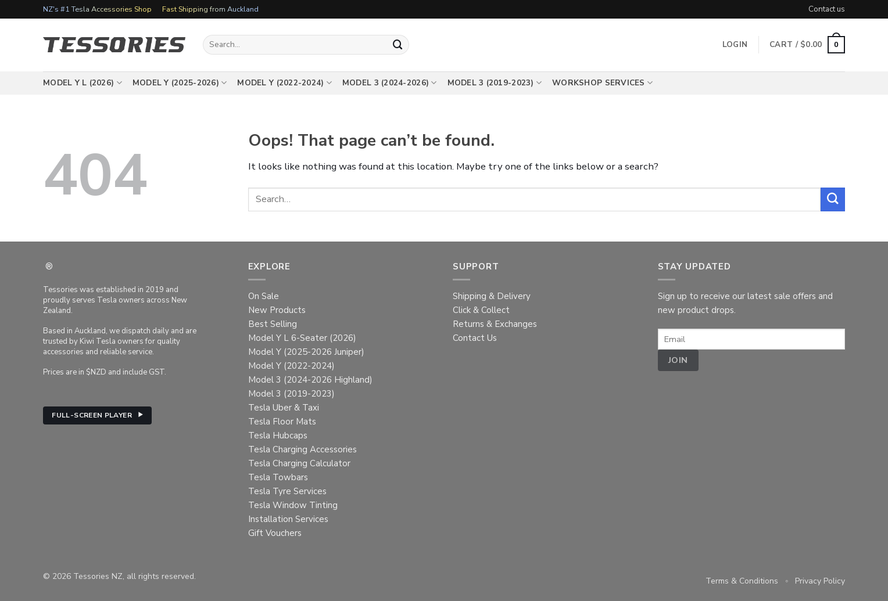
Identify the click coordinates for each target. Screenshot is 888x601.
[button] (807, 45)
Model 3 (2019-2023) (494, 83)
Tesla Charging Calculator (299, 463)
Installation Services (288, 519)
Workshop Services (602, 83)
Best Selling (272, 324)
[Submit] (398, 44)
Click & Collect (481, 310)
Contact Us (475, 338)
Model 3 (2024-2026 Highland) (310, 380)
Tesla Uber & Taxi (283, 407)
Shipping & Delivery (492, 296)
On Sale (263, 296)
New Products (277, 310)
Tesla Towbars (278, 477)
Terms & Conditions (742, 580)
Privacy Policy (820, 580)
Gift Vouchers (275, 533)
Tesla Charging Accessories (302, 449)
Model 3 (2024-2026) (389, 83)
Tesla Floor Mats (282, 421)
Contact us (826, 9)
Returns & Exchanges (495, 324)
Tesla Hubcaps (277, 435)
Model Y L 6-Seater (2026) (302, 338)
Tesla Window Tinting (293, 505)
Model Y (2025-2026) (180, 83)
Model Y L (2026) (82, 83)
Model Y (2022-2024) (284, 83)
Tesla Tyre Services (287, 491)
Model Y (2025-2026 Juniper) (306, 352)
